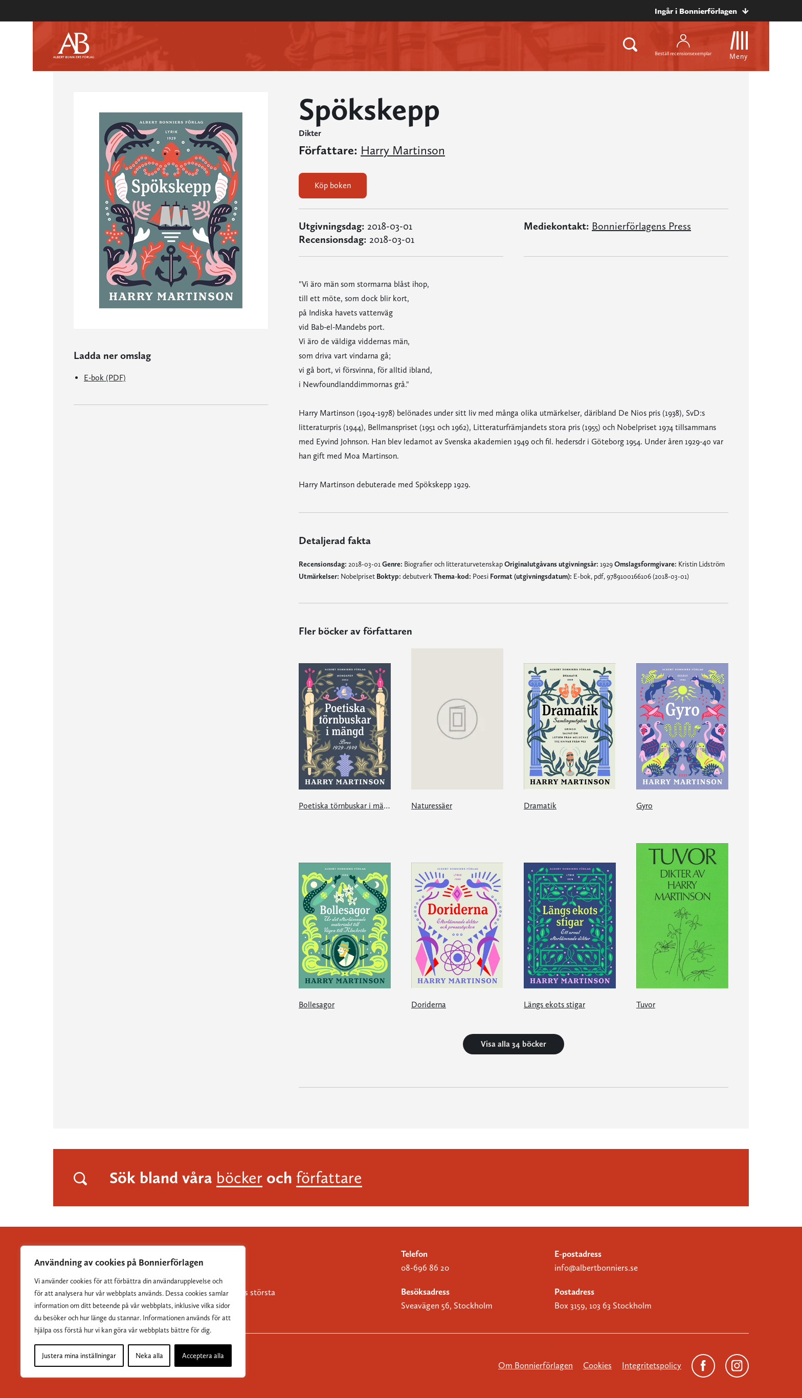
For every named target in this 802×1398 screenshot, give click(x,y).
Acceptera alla (203, 1355)
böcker (239, 1177)
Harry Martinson (403, 150)
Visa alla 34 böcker (513, 1044)
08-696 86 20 (425, 1267)
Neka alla (149, 1355)
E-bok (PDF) (105, 377)
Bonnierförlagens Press (641, 226)
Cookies (597, 1365)
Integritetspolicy (651, 1365)
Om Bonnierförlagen (535, 1365)
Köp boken (333, 185)
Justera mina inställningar (79, 1355)
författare (329, 1177)
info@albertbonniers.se (596, 1267)
